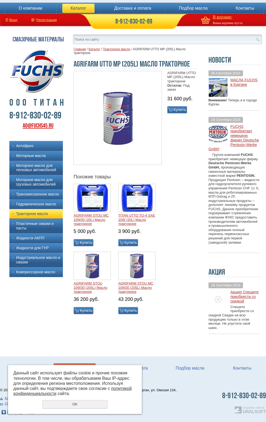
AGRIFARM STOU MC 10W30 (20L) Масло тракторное (91, 219)
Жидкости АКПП (30, 238)
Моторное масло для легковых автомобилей (36, 167)
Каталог (78, 8)
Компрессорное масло (35, 272)
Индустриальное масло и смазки (38, 259)
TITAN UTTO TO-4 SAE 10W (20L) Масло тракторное (136, 219)
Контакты (245, 8)
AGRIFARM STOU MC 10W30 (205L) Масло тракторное (135, 287)
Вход (13, 20)
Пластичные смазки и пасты (35, 225)
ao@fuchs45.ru (38, 125)
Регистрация (46, 20)
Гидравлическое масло (36, 204)
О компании (30, 8)
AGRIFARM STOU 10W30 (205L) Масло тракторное (90, 287)
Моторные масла (31, 156)
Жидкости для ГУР (32, 248)
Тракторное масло (32, 214)
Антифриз (24, 146)
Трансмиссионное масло (37, 194)
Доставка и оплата (132, 8)
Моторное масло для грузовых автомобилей (36, 182)
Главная (80, 49)
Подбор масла (193, 8)
